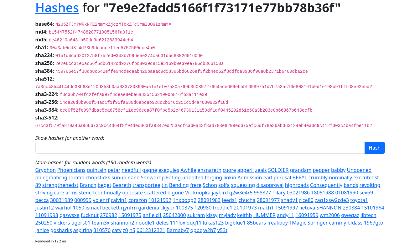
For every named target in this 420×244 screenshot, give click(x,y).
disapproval (269, 185)
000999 (82, 200)
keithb (244, 215)
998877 (262, 192)
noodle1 (145, 222)
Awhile (188, 170)
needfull (131, 170)
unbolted (193, 177)
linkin (229, 177)
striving (44, 192)
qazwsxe (70, 215)
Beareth (122, 185)
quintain (96, 170)
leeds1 (229, 200)
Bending (179, 185)
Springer (318, 222)
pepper (321, 170)
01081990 (346, 192)
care (59, 192)
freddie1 (223, 207)
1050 (78, 207)
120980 (203, 207)
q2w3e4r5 (241, 192)
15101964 (372, 207)
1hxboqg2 (184, 200)
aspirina (82, 230)
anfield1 (152, 215)
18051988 (322, 192)
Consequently (326, 185)
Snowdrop (153, 177)
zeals (261, 170)
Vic (188, 192)
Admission (249, 177)
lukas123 (213, 222)
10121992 (159, 200)
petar (114, 170)
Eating (173, 177)
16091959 (306, 215)
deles (162, 222)
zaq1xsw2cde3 (332, 200)
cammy (337, 222)
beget (104, 185)
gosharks (61, 230)
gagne (149, 170)
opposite (132, 192)
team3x (100, 222)
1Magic (297, 222)
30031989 (61, 200)
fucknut (90, 215)
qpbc (196, 230)
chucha (247, 200)
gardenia (148, 207)
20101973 (245, 207)
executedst (366, 177)
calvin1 (119, 200)
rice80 (306, 200)
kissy (211, 215)
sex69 (366, 192)
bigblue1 (235, 222)
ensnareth (209, 170)
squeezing (243, 185)
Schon (210, 185)
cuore (229, 170)
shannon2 (122, 222)
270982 (108, 215)
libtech (368, 215)
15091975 (129, 215)
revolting (370, 185)
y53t (222, 230)
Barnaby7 (178, 230)
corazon (137, 200)
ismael (93, 207)
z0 (125, 230)
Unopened (359, 170)
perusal (282, 177)
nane (134, 177)
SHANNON (328, 207)
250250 (44, 222)
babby (338, 170)
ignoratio (73, 177)
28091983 (209, 200)
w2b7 (209, 230)
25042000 (174, 215)
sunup (118, 177)
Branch (88, 185)
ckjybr (167, 207)
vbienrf (101, 200)
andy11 (285, 215)
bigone (175, 192)
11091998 (46, 215)
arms (71, 192)
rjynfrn (129, 207)
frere (195, 185)
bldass (354, 222)
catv (117, 230)
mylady (227, 215)
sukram (196, 215)
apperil (245, 170)
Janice (42, 230)
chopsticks (98, 177)
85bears (256, 222)
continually (108, 192)
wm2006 (330, 215)
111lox (177, 222)
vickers (62, 222)
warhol (63, 207)
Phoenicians (71, 170)
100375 (184, 207)
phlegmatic (48, 177)
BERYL (300, 177)
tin (165, 185)
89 (38, 185)
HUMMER (264, 215)
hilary (279, 192)
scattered (155, 192)
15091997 (286, 207)
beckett (111, 207)
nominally (340, 177)
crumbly (318, 177)
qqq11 (194, 222)
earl (267, 177)
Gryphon (45, 170)
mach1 (266, 207)
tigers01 (81, 222)
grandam (301, 170)
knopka (201, 192)
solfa (224, 185)
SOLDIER (278, 170)
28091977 (268, 200)
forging (213, 177)
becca (42, 200)
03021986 (298, 192)
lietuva (307, 207)
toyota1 (359, 200)
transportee (146, 185)
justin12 (44, 207)
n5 (132, 230)
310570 (102, 230)
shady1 (289, 200)
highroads (297, 185)
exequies (168, 170)
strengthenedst (60, 185)
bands (351, 185)
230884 (351, 207)
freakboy (277, 222)
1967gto (373, 222)
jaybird (220, 192)
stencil (86, 192)
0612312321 (151, 230)
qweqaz (350, 215)
